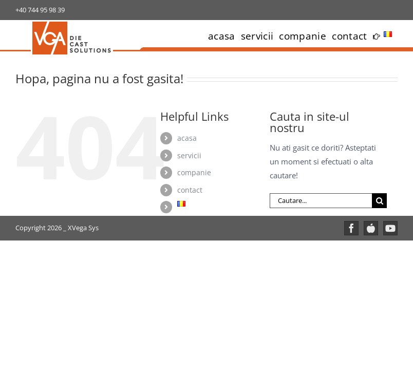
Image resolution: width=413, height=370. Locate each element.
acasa (187, 138)
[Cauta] (379, 200)
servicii (189, 155)
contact (189, 190)
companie (194, 172)
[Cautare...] (321, 200)
